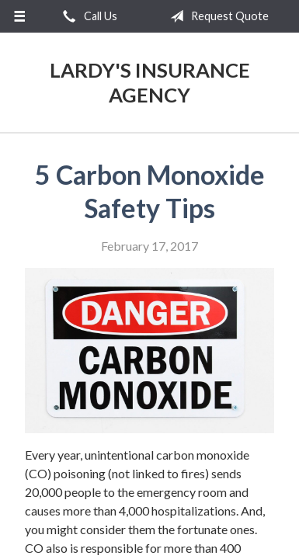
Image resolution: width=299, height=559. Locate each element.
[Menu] (19, 16)
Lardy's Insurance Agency (150, 82)
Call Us (87, 16)
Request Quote (216, 16)
